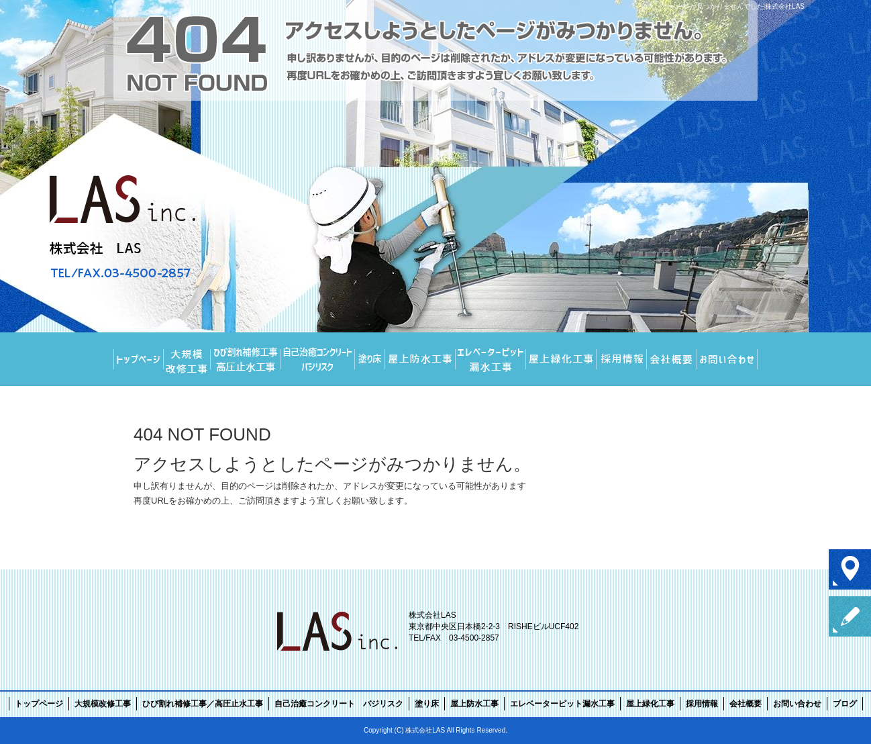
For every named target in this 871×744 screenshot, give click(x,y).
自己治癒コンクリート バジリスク (318, 359)
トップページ (138, 359)
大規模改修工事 (187, 359)
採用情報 (622, 359)
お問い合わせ (727, 359)
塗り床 (370, 359)
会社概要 (672, 359)
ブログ (845, 703)
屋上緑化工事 (561, 359)
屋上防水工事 (420, 359)
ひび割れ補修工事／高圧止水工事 (246, 359)
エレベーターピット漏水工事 (491, 359)
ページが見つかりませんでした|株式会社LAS (737, 6)
